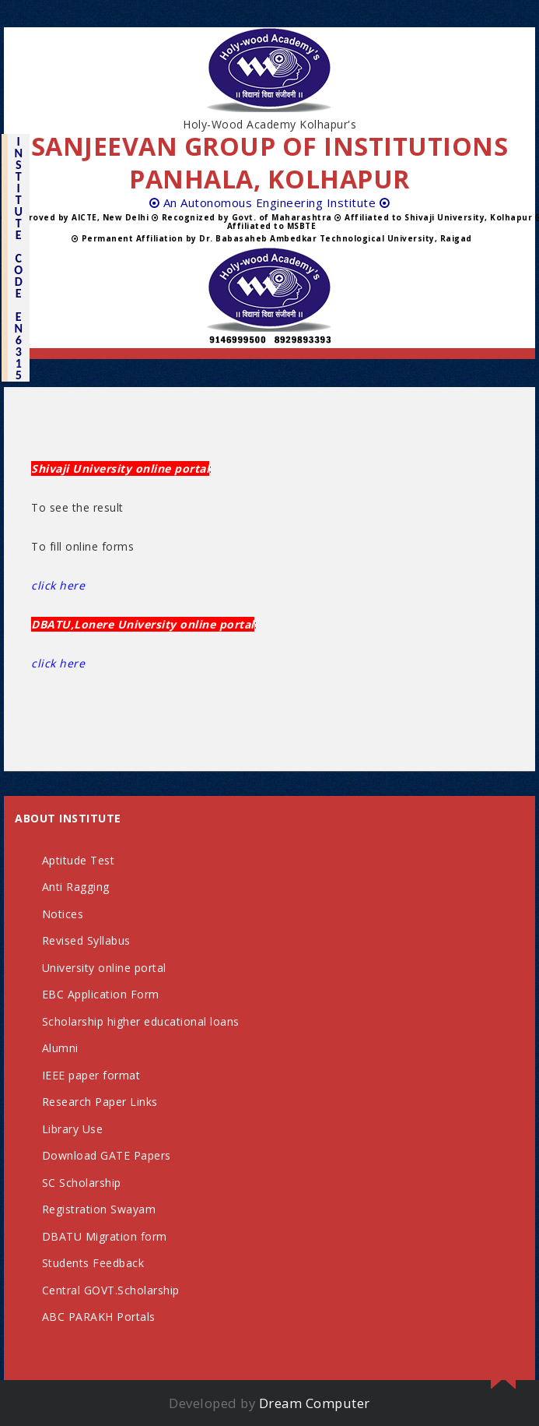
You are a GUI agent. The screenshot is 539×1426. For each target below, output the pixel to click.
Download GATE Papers (106, 1155)
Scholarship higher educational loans (141, 1021)
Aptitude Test (78, 860)
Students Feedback (93, 1262)
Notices (63, 914)
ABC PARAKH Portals (99, 1316)
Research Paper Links (100, 1101)
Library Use (72, 1128)
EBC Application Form (100, 994)
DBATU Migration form (104, 1236)
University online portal (104, 967)
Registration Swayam (99, 1209)
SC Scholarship (81, 1182)
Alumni (60, 1047)
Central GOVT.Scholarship (111, 1290)
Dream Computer (314, 1403)
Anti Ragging (76, 886)
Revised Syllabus (86, 940)
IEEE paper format (91, 1075)
